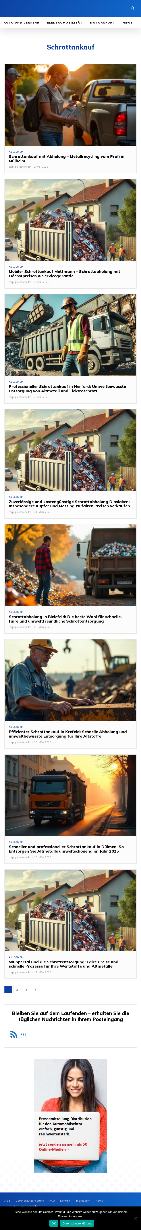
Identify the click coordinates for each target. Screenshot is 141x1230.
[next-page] (35, 989)
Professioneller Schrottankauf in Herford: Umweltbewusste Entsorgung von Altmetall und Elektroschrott (67, 388)
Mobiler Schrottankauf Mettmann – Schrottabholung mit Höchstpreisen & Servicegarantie (64, 273)
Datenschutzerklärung (76, 1223)
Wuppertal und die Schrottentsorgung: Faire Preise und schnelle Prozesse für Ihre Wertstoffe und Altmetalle (63, 964)
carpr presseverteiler (20, 166)
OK (54, 1223)
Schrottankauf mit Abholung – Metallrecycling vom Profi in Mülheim (66, 158)
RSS (23, 1034)
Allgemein (16, 152)
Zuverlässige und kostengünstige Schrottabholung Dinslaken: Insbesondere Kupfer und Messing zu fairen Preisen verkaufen (69, 504)
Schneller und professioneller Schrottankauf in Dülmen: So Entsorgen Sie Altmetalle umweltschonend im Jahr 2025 (66, 849)
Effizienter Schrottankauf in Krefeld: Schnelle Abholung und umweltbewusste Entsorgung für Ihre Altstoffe (68, 734)
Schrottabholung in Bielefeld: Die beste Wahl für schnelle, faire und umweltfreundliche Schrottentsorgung (65, 619)
